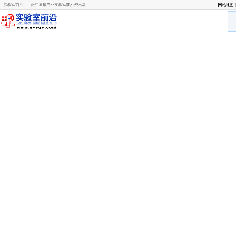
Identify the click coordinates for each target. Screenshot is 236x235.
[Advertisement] (144, 22)
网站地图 (226, 5)
